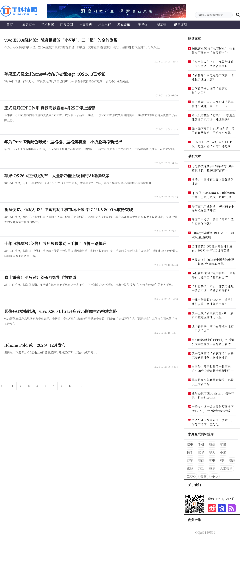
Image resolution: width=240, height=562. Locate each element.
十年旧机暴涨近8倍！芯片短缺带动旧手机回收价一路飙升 (55, 243)
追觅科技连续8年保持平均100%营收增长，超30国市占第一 (213, 168)
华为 (212, 452)
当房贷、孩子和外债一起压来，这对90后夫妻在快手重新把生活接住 (213, 368)
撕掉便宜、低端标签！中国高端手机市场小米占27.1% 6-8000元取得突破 (68, 209)
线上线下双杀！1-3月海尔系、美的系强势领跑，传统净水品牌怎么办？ (213, 130)
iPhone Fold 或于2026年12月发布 (35, 345)
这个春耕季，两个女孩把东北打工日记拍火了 (213, 328)
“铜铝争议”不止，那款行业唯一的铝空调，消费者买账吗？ (213, 64)
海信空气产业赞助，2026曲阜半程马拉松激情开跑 (213, 208)
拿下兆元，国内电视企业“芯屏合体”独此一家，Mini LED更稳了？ (213, 104)
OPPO (191, 476)
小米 (223, 452)
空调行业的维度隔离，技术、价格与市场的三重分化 (213, 422)
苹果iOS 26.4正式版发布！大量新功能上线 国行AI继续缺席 (56, 175)
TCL (201, 468)
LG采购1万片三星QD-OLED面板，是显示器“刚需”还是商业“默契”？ (212, 144)
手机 (201, 444)
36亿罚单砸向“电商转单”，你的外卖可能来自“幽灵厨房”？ (213, 50)
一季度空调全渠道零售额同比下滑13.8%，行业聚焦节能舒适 (213, 408)
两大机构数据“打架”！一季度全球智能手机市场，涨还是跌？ (213, 117)
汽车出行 (104, 24)
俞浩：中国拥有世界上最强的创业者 (213, 181)
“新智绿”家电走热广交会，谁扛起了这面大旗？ (213, 77)
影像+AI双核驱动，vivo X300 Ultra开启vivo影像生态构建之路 (60, 311)
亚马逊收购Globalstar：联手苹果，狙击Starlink (213, 395)
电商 (201, 460)
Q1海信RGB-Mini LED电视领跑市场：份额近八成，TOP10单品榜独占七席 (213, 195)
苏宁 (190, 460)
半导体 (142, 24)
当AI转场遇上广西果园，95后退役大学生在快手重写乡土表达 (213, 342)
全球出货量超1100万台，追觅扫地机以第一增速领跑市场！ (213, 302)
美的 (203, 476)
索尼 (190, 468)
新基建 (161, 24)
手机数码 (47, 24)
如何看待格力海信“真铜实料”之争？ (210, 90)
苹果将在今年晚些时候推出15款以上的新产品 (213, 382)
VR (222, 460)
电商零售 (85, 24)
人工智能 (226, 468)
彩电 (212, 460)
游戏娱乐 (123, 24)
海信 (212, 444)
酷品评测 (180, 24)
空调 (232, 460)
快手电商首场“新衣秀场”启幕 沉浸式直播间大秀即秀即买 (213, 355)
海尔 (212, 468)
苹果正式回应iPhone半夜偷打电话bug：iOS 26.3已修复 (54, 74)
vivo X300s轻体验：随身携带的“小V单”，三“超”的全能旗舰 (60, 40)
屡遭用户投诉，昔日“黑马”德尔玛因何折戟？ (213, 221)
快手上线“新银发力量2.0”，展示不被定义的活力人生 (212, 315)
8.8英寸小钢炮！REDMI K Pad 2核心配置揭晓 (213, 235)
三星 (201, 452)
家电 (190, 444)
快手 (190, 452)
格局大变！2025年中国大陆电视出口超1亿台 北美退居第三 (213, 261)
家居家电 (28, 24)
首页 (9, 24)
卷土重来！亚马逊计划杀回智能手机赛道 (40, 277)
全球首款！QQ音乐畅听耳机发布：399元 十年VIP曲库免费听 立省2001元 (212, 248)
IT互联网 (66, 24)
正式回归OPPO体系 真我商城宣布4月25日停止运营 (49, 108)
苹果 (223, 444)
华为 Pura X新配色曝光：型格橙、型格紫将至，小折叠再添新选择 (63, 142)
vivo (214, 476)
